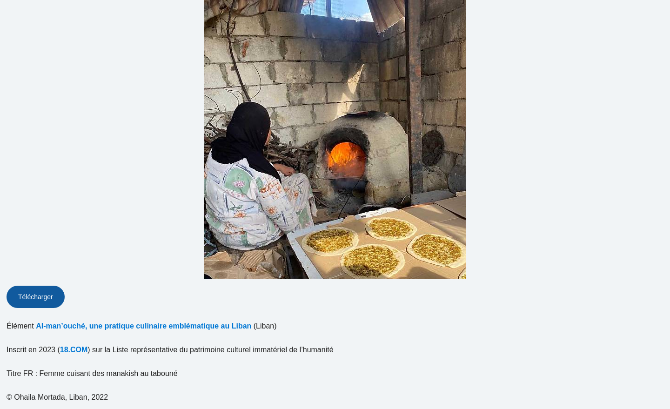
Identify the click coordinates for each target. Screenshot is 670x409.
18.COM (74, 350)
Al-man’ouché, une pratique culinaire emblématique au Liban (143, 326)
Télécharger (35, 297)
